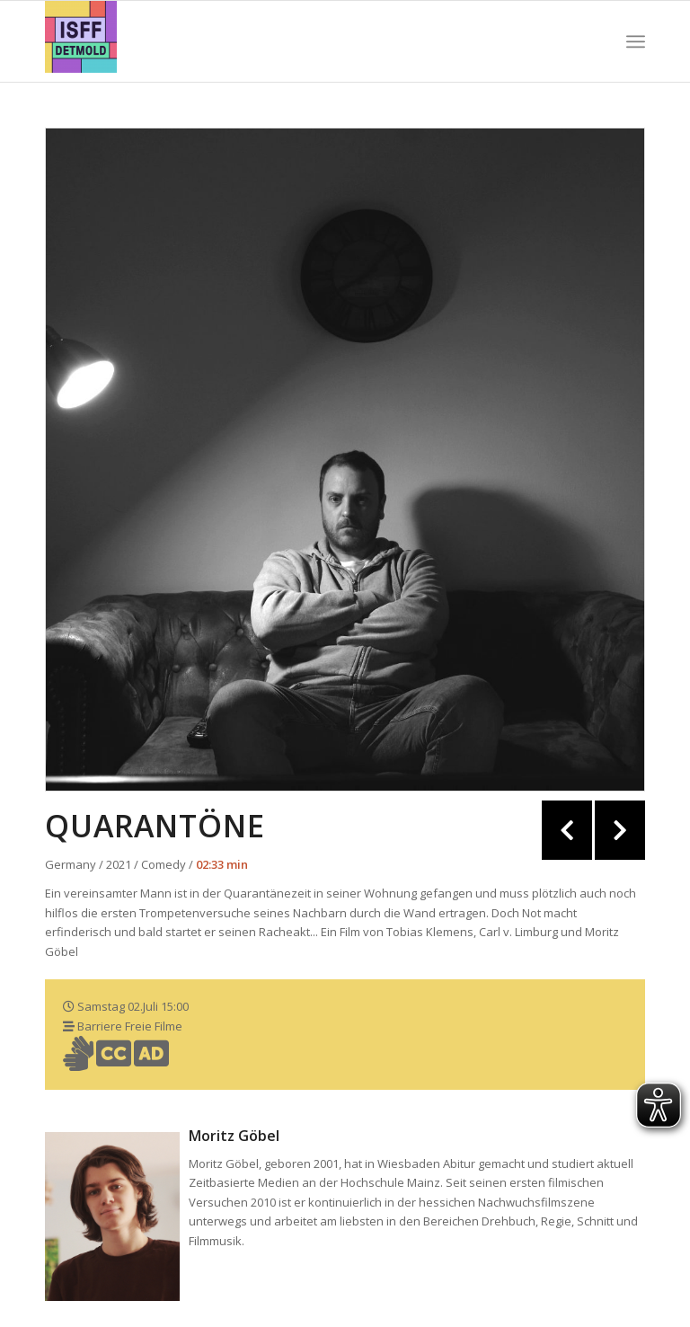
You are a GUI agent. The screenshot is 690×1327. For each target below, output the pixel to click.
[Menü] (635, 41)
